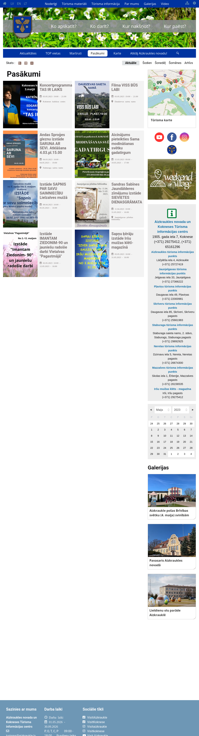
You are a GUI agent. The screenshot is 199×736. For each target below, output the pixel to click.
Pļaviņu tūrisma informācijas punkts (172, 288)
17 (164, 441)
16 (158, 441)
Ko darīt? (99, 26)
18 (171, 441)
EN (19, 4)
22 (151, 447)
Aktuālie (130, 63)
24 (151, 423)
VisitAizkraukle (97, 717)
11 (171, 435)
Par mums (132, 4)
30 (191, 423)
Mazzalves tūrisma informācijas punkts (172, 369)
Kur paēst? (175, 26)
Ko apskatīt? (63, 26)
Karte (117, 53)
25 (158, 423)
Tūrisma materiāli (74, 4)
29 (184, 423)
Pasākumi (97, 53)
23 (158, 447)
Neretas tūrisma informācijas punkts (172, 348)
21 (191, 441)
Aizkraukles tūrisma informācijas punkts (172, 254)
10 (164, 435)
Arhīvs (188, 63)
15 (151, 441)
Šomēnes (175, 63)
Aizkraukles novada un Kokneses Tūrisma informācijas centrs (173, 227)
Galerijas (150, 4)
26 (164, 423)
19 (178, 441)
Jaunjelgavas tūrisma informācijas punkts (172, 271)
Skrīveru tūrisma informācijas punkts (172, 305)
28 (178, 423)
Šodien (147, 63)
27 (171, 423)
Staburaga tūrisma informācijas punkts (172, 327)
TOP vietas (53, 53)
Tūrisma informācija (106, 4)
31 (164, 454)
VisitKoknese (96, 722)
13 (184, 435)
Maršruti (75, 53)
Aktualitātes (28, 53)
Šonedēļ (160, 63)
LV (12, 4)
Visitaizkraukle (97, 726)
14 (191, 435)
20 (184, 441)
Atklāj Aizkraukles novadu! (148, 53)
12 (178, 435)
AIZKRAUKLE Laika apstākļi (157, 720)
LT (25, 4)
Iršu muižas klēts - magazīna (172, 388)
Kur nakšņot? (136, 26)
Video (165, 4)
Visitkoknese (95, 731)
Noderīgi (51, 4)
